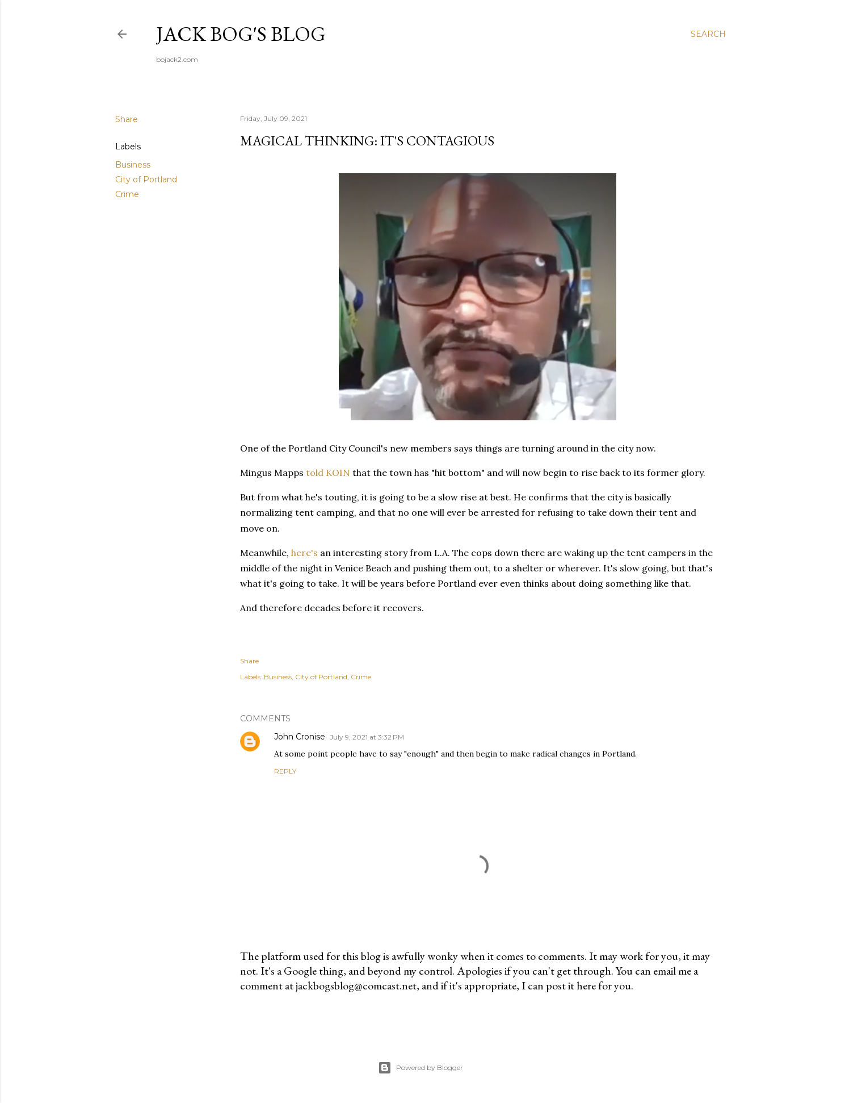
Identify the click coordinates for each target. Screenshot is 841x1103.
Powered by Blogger (420, 1068)
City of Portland (146, 179)
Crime (127, 194)
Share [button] (126, 119)
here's (304, 552)
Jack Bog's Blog (241, 33)
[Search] (708, 34)
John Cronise (299, 737)
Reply (285, 771)
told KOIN (328, 472)
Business (132, 165)
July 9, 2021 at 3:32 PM (367, 737)
